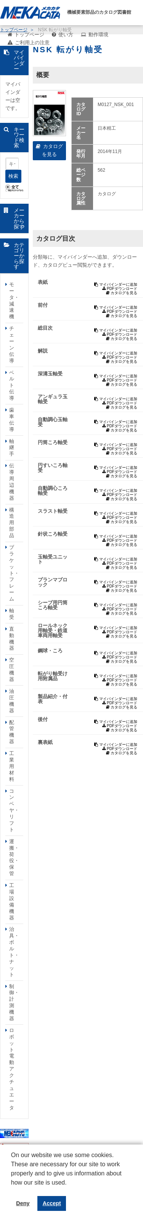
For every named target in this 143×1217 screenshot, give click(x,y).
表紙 (43, 282)
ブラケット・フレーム (14, 573)
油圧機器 (11, 700)
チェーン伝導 (11, 344)
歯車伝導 (11, 419)
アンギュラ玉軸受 (52, 399)
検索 (13, 176)
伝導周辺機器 (11, 482)
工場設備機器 (11, 901)
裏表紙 (45, 742)
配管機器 (11, 732)
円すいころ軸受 (52, 467)
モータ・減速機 (14, 300)
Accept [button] (52, 1203)
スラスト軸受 (52, 511)
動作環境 (98, 34)
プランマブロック (52, 582)
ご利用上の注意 (32, 42)
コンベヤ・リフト (14, 810)
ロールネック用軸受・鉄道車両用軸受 (52, 630)
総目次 (45, 328)
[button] (12, 1188)
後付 (43, 719)
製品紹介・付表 (52, 699)
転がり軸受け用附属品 (52, 676)
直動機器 (11, 638)
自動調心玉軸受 (52, 422)
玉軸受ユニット (52, 559)
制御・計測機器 (14, 1002)
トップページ (29, 34)
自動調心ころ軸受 (52, 490)
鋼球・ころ (50, 651)
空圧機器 (11, 669)
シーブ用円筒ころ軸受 (52, 605)
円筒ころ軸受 (52, 442)
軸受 (11, 614)
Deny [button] (22, 1203)
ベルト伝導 (11, 385)
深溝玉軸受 (50, 374)
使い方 (65, 34)
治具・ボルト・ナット (14, 951)
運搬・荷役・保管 (14, 857)
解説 (43, 351)
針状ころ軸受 (52, 534)
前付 (43, 305)
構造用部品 (11, 523)
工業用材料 (11, 766)
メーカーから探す (19, 218)
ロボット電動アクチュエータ (11, 1069)
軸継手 (11, 447)
